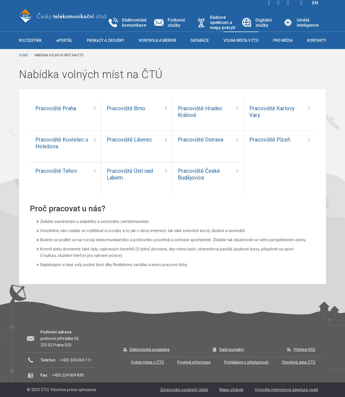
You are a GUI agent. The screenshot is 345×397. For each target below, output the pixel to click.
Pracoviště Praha (55, 108)
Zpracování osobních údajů (184, 389)
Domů (23, 55)
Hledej (301, 2)
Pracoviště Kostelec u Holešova (61, 143)
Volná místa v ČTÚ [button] (240, 40)
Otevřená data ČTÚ (298, 362)
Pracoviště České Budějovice (199, 174)
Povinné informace (194, 362)
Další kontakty (231, 349)
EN (315, 2)
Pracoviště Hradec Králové (200, 111)
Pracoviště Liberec (129, 139)
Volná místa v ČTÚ (147, 362)
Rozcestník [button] (30, 40)
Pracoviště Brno (126, 108)
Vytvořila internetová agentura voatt (286, 389)
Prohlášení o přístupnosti (246, 362)
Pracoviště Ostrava (200, 139)
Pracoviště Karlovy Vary (271, 111)
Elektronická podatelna (150, 349)
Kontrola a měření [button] (157, 40)
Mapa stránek (231, 389)
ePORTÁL (64, 40)
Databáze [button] (200, 40)
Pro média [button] (283, 40)
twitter (278, 2)
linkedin (288, 2)
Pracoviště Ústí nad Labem (130, 174)
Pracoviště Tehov (56, 171)
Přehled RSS (304, 349)
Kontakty (316, 40)
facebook (269, 2)
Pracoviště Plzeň (269, 139)
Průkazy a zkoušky (105, 40)
